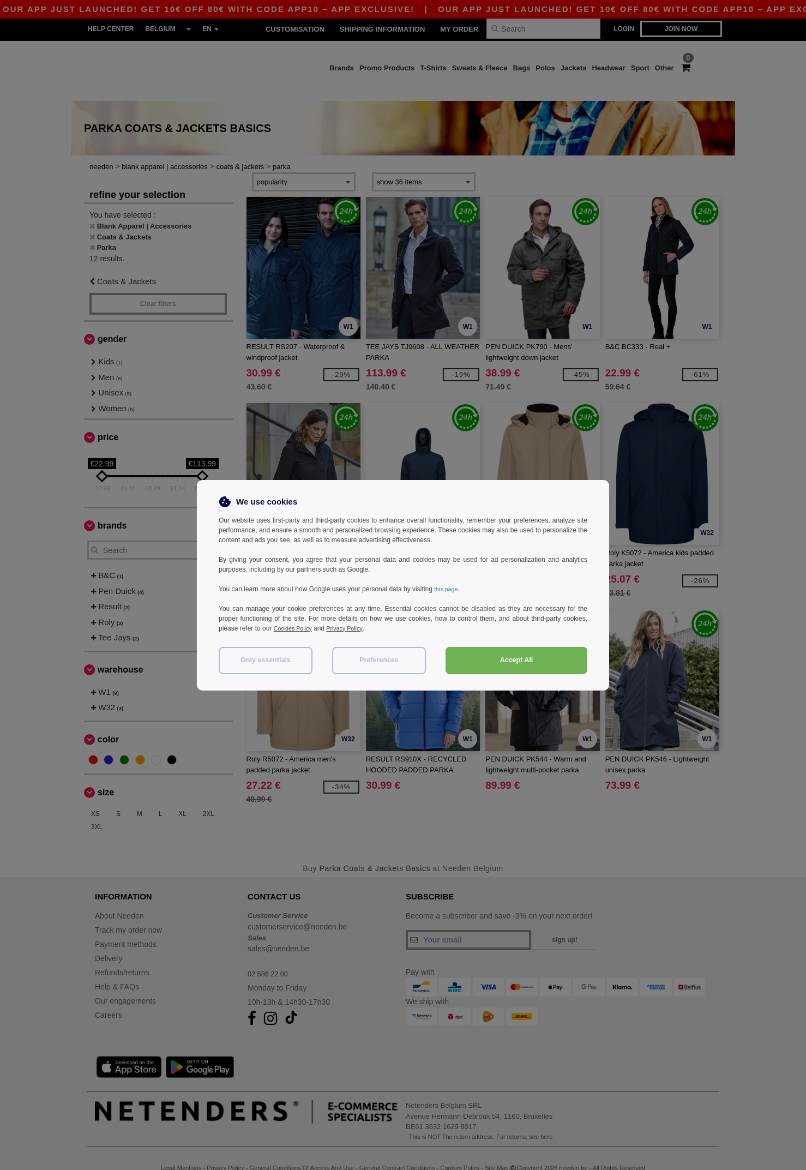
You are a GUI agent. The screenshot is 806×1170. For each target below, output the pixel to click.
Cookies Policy (295, 628)
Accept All (516, 660)
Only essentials (265, 660)
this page (447, 589)
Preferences (379, 660)
